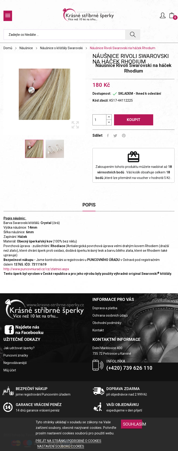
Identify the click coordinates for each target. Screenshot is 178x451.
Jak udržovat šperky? (19, 348)
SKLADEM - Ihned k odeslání (139, 93)
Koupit (133, 120)
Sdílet (108, 135)
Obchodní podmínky (106, 323)
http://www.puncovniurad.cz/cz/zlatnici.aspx (36, 269)
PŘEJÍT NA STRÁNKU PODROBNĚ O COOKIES (68, 441)
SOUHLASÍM (132, 424)
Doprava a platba (104, 308)
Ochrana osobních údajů (110, 315)
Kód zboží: (100, 100)
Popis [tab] (89, 205)
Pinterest (124, 135)
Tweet (115, 135)
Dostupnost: (101, 93)
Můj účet (9, 370)
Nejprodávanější (15, 363)
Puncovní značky (15, 355)
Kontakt (98, 330)
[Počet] (99, 119)
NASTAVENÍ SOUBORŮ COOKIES (60, 446)
